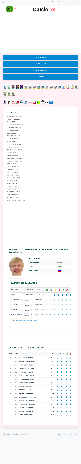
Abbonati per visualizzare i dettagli (25, 320)
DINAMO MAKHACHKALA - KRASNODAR (27, 397)
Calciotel (6, 437)
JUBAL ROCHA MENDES (14, 150)
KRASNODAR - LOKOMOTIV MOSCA (27, 361)
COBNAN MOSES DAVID (14, 127)
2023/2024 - (17, 305)
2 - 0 (52, 393)
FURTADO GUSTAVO (13, 136)
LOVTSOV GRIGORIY (13, 172)
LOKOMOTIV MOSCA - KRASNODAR (27, 408)
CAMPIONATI (40, 57)
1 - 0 (52, 365)
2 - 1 (52, 383)
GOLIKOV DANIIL (12, 141)
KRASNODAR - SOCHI (26, 372)
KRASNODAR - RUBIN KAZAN (27, 400)
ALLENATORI (40, 70)
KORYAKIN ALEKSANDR (14, 161)
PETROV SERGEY (12, 186)
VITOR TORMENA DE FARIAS (16, 200)
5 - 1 (52, 372)
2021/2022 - (17, 315)
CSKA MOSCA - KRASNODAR (27, 379)
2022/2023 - (17, 310)
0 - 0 (52, 390)
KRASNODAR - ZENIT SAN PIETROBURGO (27, 386)
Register (76, 2)
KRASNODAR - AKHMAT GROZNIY (27, 393)
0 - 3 (52, 358)
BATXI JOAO (11, 122)
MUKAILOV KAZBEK (13, 175)
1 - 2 (52, 361)
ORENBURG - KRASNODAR (27, 368)
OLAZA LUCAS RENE (13, 178)
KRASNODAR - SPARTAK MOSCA (27, 404)
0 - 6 (52, 376)
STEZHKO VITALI (12, 197)
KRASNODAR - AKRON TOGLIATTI (27, 383)
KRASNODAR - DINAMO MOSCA (27, 365)
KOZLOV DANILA (12, 164)
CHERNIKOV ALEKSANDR (15, 124)
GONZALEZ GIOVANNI (14, 144)
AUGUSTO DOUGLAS (14, 119)
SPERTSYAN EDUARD (13, 194)
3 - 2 (52, 415)
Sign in (67, 2)
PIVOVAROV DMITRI (13, 189)
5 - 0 (52, 411)
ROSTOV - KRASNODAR (27, 390)
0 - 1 (52, 368)
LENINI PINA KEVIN (13, 169)
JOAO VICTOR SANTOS (14, 147)
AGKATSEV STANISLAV (14, 116)
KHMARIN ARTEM (12, 155)
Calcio (44, 8)
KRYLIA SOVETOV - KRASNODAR (27, 376)
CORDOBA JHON (12, 130)
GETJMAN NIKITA (12, 138)
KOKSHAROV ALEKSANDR (15, 158)
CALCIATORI (41, 64)
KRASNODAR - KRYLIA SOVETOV (27, 411)
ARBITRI (41, 77)
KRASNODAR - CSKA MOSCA (27, 415)
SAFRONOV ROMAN (13, 192)
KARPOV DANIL (12, 152)
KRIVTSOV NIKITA (12, 166)
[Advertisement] (40, 32)
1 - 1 (52, 379)
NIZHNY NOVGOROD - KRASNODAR (27, 358)
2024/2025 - (17, 300)
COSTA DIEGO (11, 133)
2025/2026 (15, 295)
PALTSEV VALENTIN (13, 180)
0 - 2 (52, 386)
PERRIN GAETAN (12, 183)
